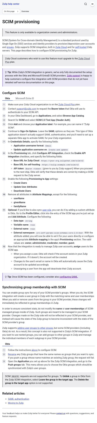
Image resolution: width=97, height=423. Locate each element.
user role (46, 210)
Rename (12, 354)
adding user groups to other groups (35, 328)
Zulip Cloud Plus (66, 104)
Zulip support (73, 75)
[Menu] (92, 4)
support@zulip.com (26, 108)
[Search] (85, 4)
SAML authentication (18, 399)
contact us (60, 413)
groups (10, 47)
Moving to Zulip (16, 403)
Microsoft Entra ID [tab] (25, 98)
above (34, 350)
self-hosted (81, 47)
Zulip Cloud (61, 47)
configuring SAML (69, 276)
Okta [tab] (7, 98)
